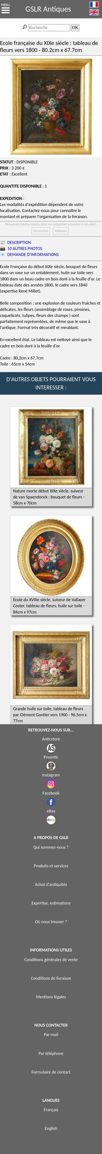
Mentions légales (51, 997)
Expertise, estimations (51, 903)
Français (51, 1109)
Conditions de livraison (51, 978)
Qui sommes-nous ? (51, 847)
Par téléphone (51, 1053)
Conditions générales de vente (51, 959)
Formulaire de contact (51, 1072)
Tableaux (61, 231)
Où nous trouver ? (51, 921)
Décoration (40, 231)
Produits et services (51, 866)
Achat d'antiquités (51, 884)
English (51, 1128)
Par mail (51, 1034)
